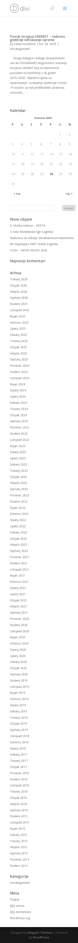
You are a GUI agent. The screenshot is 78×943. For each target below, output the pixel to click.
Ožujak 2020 (18, 668)
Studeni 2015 (18, 816)
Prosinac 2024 (19, 366)
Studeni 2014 (18, 866)
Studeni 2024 (18, 372)
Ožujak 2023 (18, 477)
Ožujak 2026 (18, 285)
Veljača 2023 (18, 483)
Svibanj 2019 (18, 711)
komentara (20, 912)
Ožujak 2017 (18, 767)
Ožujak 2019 (18, 723)
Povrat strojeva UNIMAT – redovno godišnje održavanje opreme (37, 38)
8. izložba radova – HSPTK (27, 225)
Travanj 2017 (19, 761)
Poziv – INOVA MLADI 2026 (28, 250)
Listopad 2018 (19, 736)
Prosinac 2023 (19, 427)
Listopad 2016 (19, 785)
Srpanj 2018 (18, 748)
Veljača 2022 (18, 544)
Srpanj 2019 (18, 705)
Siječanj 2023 (19, 489)
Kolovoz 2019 (19, 699)
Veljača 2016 (18, 804)
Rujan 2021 (17, 575)
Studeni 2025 (18, 304)
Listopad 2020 (19, 631)
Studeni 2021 (18, 563)
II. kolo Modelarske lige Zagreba (31, 232)
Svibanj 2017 (18, 754)
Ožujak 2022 (18, 538)
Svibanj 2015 (18, 835)
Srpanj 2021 (18, 588)
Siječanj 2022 (19, 551)
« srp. (17, 193)
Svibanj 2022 (18, 532)
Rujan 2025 (17, 316)
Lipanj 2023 (18, 458)
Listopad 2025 (19, 310)
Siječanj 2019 (19, 730)
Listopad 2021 (19, 569)
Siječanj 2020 (19, 674)
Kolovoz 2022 (19, 514)
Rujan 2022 (17, 508)
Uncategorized (20, 49)
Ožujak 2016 (18, 798)
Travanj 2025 (19, 341)
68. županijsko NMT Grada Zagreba (34, 244)
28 (51, 174)
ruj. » (69, 193)
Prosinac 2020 (19, 619)
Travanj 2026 (19, 279)
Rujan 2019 (17, 693)
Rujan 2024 (17, 384)
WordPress (41, 937)
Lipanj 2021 (18, 594)
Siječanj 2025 (19, 359)
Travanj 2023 (19, 471)
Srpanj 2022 (18, 520)
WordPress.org (20, 918)
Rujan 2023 (17, 446)
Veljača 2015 (18, 847)
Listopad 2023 (19, 440)
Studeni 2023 (18, 433)
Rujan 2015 (17, 829)
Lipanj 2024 (18, 396)
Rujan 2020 (17, 637)
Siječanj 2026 (19, 298)
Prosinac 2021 (19, 557)
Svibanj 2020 (18, 662)
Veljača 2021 (18, 606)
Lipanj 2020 (18, 656)
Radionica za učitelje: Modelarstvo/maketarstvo (42, 238)
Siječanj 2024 (19, 421)
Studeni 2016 (18, 779)
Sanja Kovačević (25, 44)
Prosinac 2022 (19, 495)
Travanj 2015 (19, 841)
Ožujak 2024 (18, 415)
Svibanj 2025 (18, 335)
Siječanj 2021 (19, 612)
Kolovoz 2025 (19, 322)
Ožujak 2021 (18, 600)
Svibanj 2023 (18, 464)
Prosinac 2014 (19, 859)
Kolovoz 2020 (19, 643)
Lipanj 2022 (18, 526)
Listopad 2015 (19, 822)
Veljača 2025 (18, 353)
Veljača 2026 (18, 292)
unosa (17, 906)
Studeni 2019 (18, 680)
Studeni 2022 (18, 501)
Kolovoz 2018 (19, 742)
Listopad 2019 (19, 687)
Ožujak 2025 (18, 347)
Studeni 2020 (18, 625)
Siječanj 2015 (19, 853)
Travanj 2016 (19, 791)
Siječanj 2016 (19, 810)
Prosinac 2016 (19, 773)
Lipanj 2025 (18, 328)
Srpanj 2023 (18, 452)
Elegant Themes (40, 933)
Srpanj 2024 (18, 390)
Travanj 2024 (19, 409)
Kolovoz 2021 (19, 582)
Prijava (14, 899)
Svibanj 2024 (18, 403)
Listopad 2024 (19, 378)
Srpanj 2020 (18, 650)
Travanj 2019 (19, 717)
